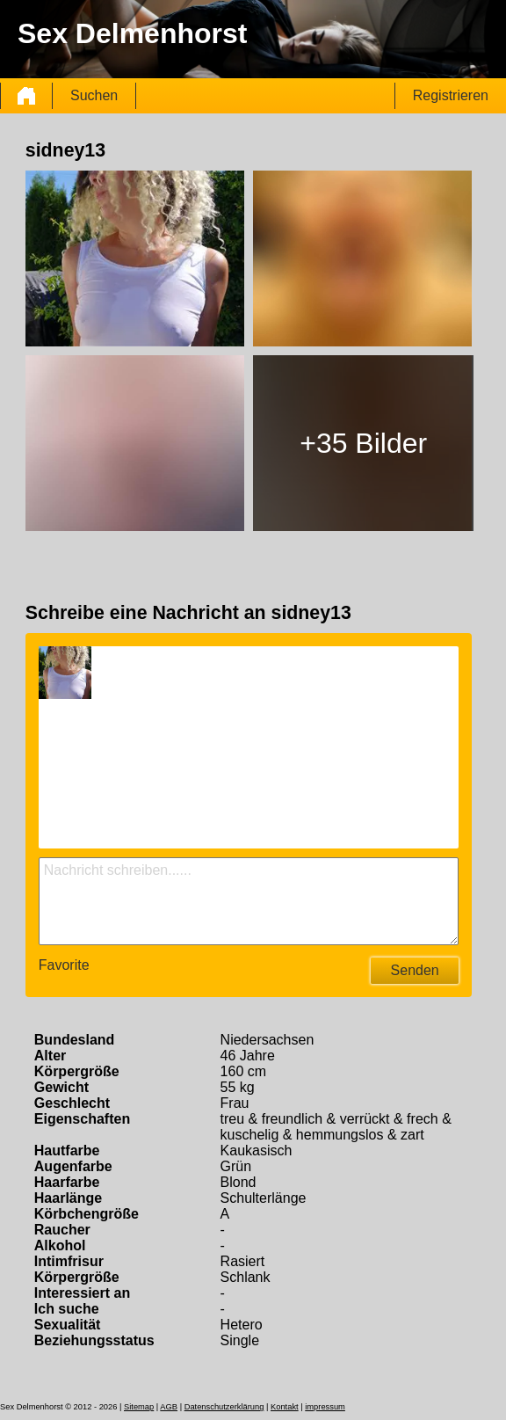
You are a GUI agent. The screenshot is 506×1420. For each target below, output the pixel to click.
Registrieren (450, 95)
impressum (325, 1406)
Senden (415, 970)
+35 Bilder (363, 443)
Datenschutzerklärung (224, 1406)
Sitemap (139, 1406)
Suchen (94, 95)
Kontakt (285, 1406)
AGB (168, 1406)
